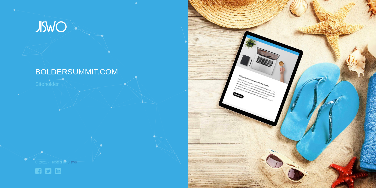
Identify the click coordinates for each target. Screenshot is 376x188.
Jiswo (72, 162)
